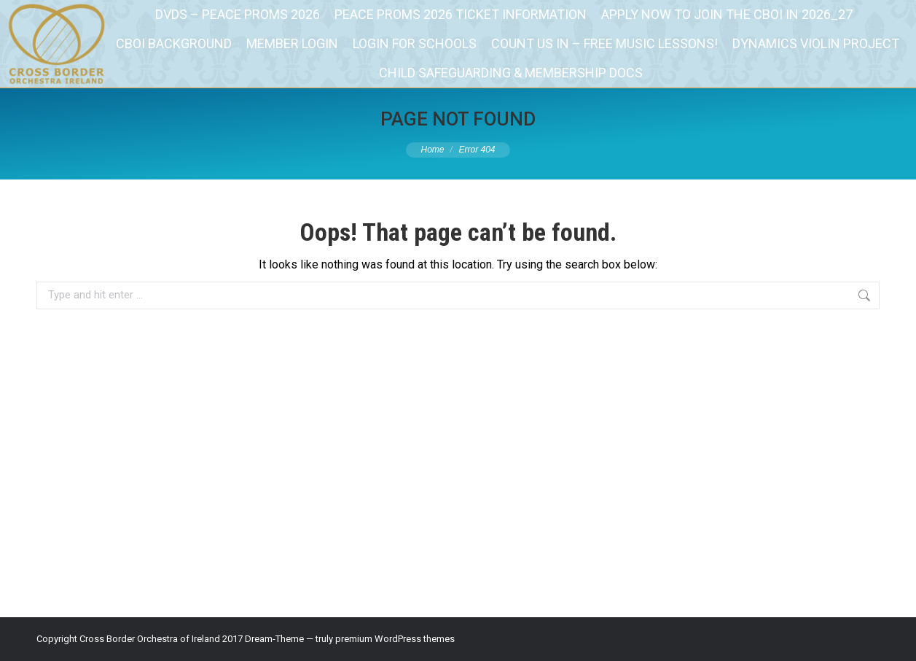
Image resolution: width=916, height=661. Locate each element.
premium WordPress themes (395, 638)
